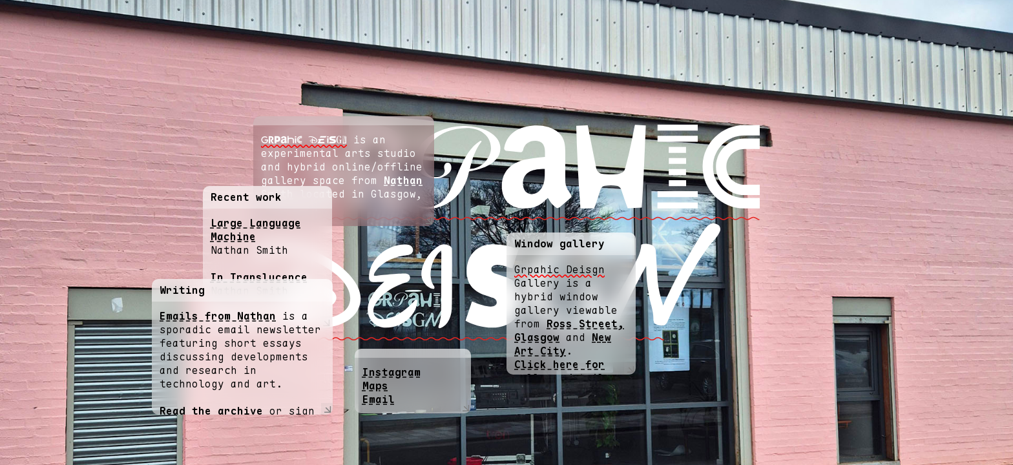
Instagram (391, 372)
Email (378, 399)
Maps (375, 386)
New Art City (562, 344)
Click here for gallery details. (566, 371)
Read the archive (211, 411)
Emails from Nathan (218, 316)
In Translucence (259, 277)
